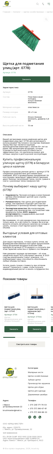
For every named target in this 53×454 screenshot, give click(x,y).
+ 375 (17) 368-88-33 (37, 412)
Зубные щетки (34, 380)
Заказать (26, 79)
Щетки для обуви (36, 387)
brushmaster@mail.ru (12, 410)
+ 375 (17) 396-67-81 (37, 408)
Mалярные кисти (35, 372)
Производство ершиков (39, 383)
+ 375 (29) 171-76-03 (37, 405)
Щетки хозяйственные (38, 376)
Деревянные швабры (37, 394)
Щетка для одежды (37, 391)
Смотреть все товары (26, 344)
